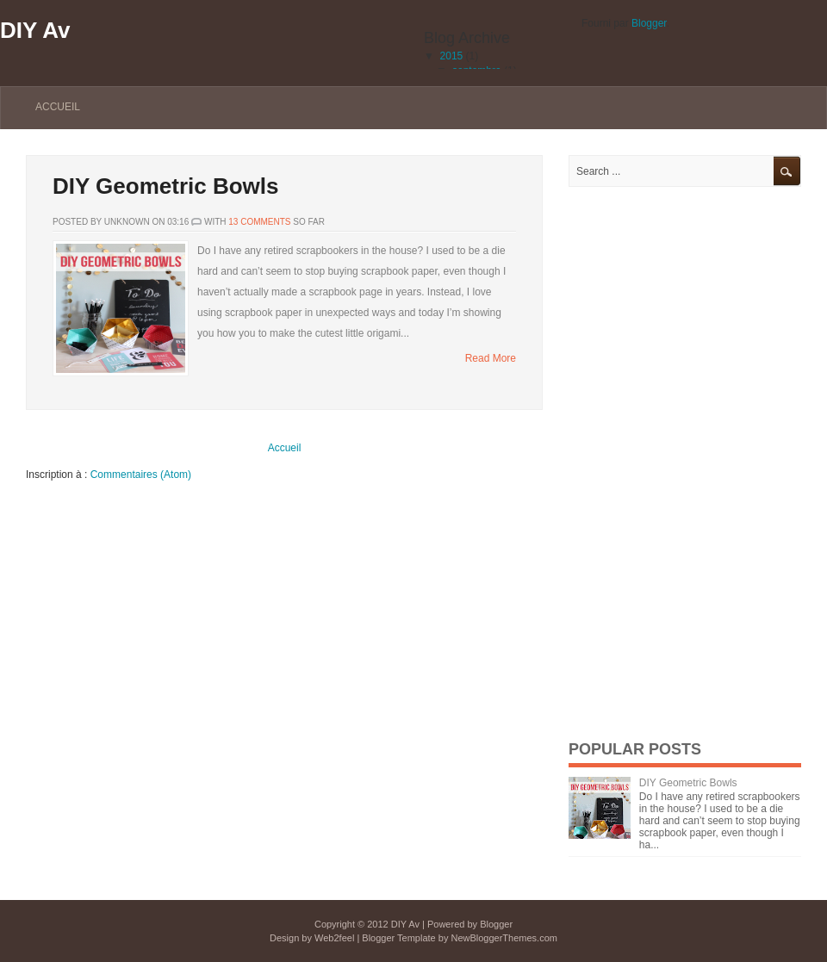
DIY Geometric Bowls (166, 186)
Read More (490, 358)
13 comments (259, 222)
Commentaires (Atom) (140, 475)
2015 (451, 56)
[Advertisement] (698, 462)
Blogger (649, 23)
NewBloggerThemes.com (504, 938)
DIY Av (35, 30)
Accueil (57, 107)
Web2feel (334, 938)
